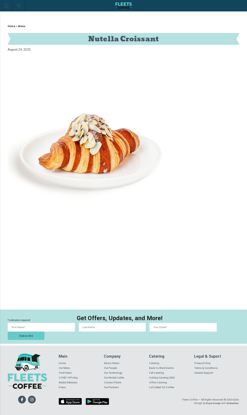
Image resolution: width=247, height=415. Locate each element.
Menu (23, 26)
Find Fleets (66, 366)
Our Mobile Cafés (115, 371)
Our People (111, 360)
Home (12, 26)
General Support (204, 366)
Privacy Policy (203, 355)
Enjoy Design (211, 397)
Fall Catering (157, 366)
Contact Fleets (113, 376)
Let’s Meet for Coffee (163, 382)
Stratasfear (231, 397)
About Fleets (112, 355)
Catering (154, 355)
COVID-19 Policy (69, 371)
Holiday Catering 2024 (163, 371)
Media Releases (69, 376)
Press (62, 382)
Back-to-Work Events (163, 360)
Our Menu (65, 360)
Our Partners (112, 382)
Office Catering (159, 376)
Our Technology (114, 366)
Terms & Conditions (207, 360)
